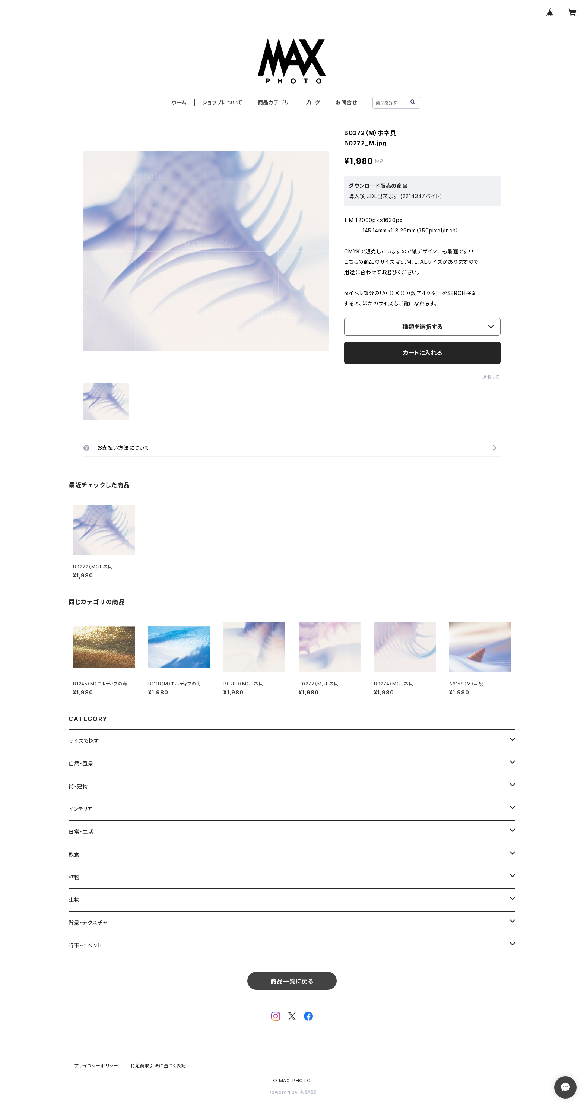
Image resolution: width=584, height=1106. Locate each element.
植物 (74, 877)
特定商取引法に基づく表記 (158, 1065)
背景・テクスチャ (88, 922)
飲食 (74, 854)
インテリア (81, 809)
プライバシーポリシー (96, 1065)
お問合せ (346, 102)
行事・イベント (85, 945)
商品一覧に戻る (292, 981)
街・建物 (78, 786)
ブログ (312, 102)
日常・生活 (81, 831)
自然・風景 (81, 763)
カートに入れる (422, 352)
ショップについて (222, 102)
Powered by (292, 1092)
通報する (491, 377)
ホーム (179, 102)
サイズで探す (84, 741)
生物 (74, 900)
